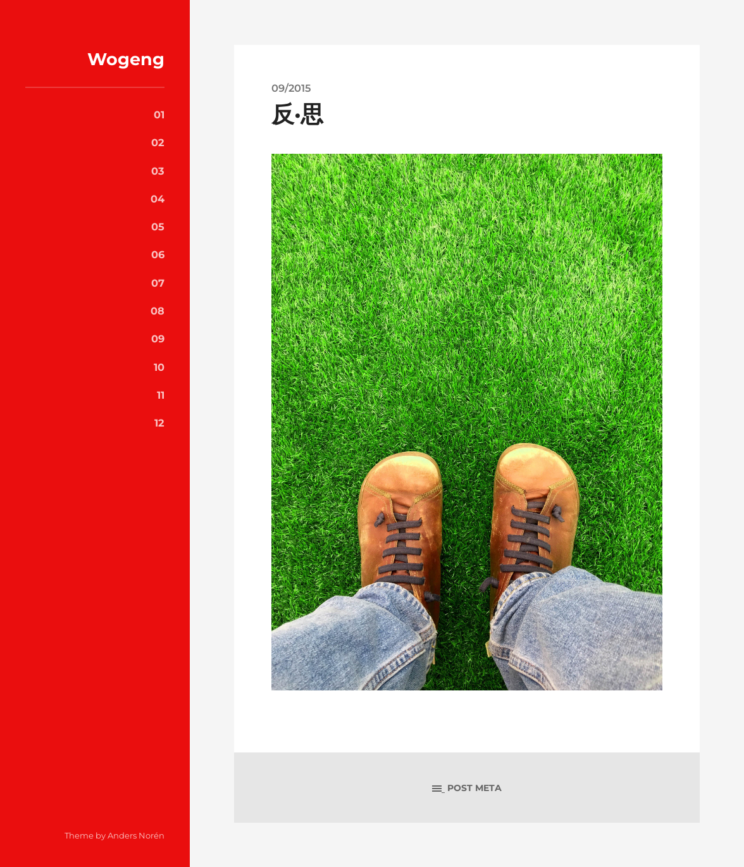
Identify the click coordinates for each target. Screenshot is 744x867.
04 (157, 198)
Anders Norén (136, 835)
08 (157, 310)
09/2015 (291, 88)
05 (157, 226)
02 (157, 142)
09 (157, 338)
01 (159, 114)
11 (160, 395)
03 (157, 171)
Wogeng (125, 59)
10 (159, 367)
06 (157, 254)
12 (159, 422)
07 (157, 283)
